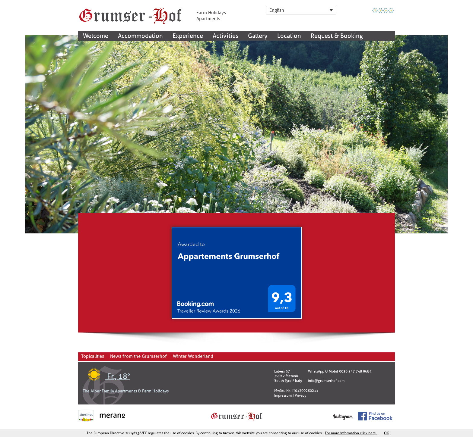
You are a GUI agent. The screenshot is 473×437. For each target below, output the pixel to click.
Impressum (283, 395)
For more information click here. (351, 433)
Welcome (95, 36)
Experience (188, 36)
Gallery (258, 36)
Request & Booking (337, 36)
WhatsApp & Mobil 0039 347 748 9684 (339, 371)
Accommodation (140, 36)
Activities (225, 36)
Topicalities (92, 356)
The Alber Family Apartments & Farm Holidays (126, 391)
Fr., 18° (106, 376)
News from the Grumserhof (138, 356)
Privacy (300, 395)
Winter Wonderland (193, 356)
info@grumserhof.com (326, 380)
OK (386, 433)
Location (289, 36)
